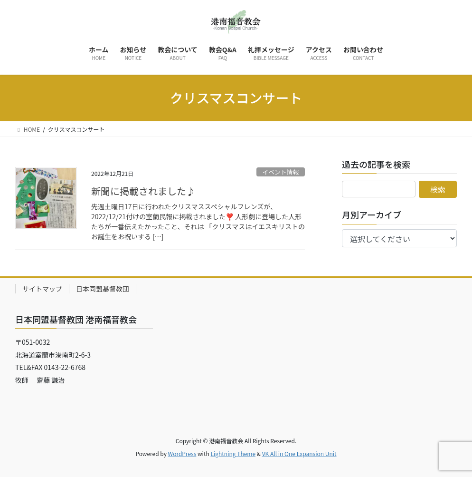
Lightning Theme (232, 453)
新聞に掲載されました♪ (143, 191)
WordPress (182, 453)
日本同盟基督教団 (102, 288)
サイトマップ (42, 288)
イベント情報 (280, 171)
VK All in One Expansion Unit (299, 453)
